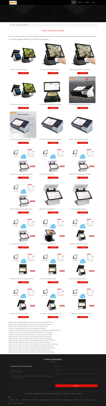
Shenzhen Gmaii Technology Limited (51, 393)
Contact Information (53, 359)
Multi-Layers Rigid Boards (46, 399)
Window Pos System (13, 338)
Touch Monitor (35, 399)
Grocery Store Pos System (23, 348)
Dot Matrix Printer (68, 399)
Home (73, 2)
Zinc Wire (11, 399)
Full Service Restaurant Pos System (27, 330)
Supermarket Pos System (22, 324)
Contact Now (24, 73)
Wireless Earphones (78, 399)
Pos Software (11, 328)
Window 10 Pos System (23, 338)
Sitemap (73, 393)
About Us (79, 2)
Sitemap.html (79, 393)
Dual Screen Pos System (23, 350)
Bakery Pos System (24, 342)
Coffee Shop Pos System (25, 340)
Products (87, 2)
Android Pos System (13, 326)
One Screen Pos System (23, 332)
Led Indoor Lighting (18, 403)
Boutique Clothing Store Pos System (25, 322)
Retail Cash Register (22, 326)
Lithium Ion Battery (25, 399)
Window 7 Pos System (23, 346)
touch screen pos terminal (22, 25)
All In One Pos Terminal (23, 336)
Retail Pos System (13, 322)
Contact (93, 2)
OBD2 (17, 399)
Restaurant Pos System (14, 330)
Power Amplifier (58, 399)
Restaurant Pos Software (20, 328)
